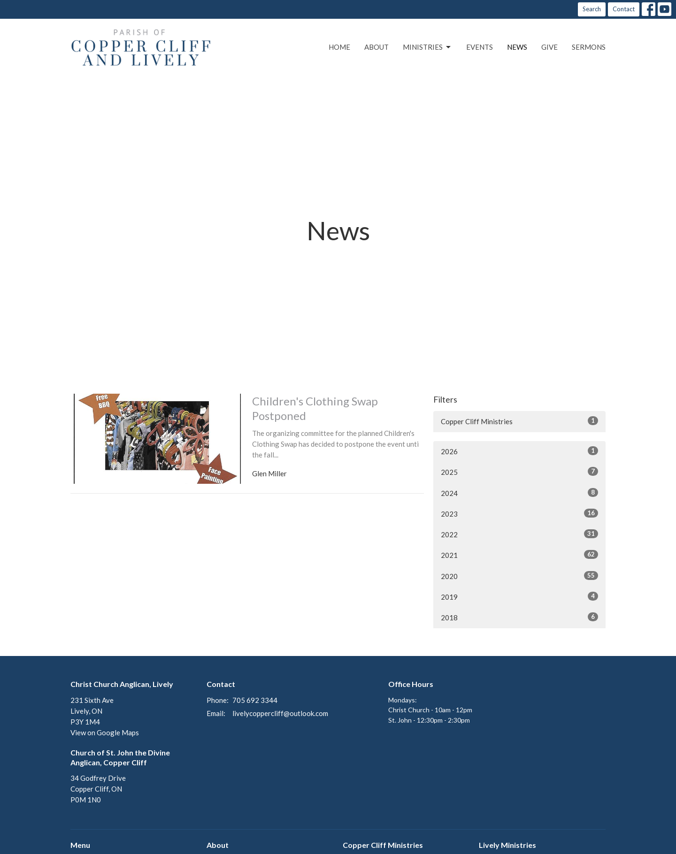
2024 (519, 492)
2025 (519, 471)
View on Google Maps (104, 732)
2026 (519, 451)
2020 (519, 575)
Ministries (427, 47)
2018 (519, 617)
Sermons (589, 47)
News (517, 47)
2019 (519, 596)
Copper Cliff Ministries (519, 421)
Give (549, 47)
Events (479, 47)
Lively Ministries (507, 844)
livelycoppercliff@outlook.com (280, 713)
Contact (624, 9)
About (376, 47)
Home (339, 47)
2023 (519, 513)
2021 (519, 554)
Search (592, 9)
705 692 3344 (254, 700)
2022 (519, 534)
